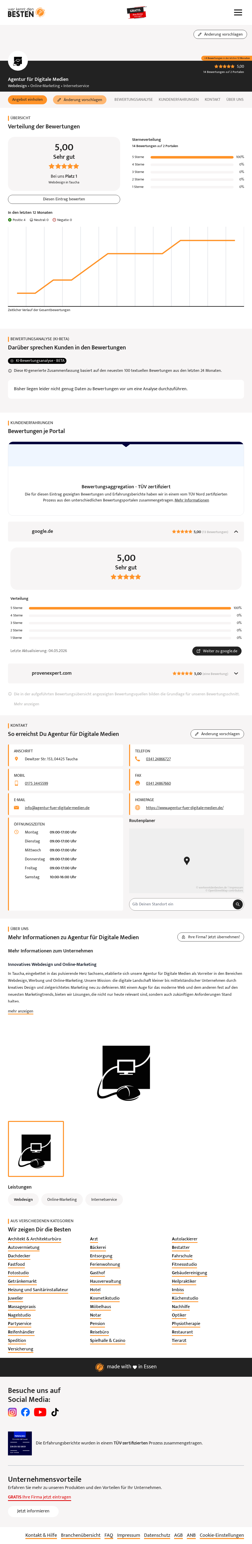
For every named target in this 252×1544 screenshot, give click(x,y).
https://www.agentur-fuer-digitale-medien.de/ (185, 808)
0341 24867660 (158, 784)
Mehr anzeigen (26, 705)
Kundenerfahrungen (179, 100)
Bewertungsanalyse (133, 100)
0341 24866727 (158, 760)
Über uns (235, 100)
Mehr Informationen (192, 501)
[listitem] (34, 1239)
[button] (27, 99)
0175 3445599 (36, 784)
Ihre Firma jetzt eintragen (39, 1497)
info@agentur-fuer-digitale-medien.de (57, 808)
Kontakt (212, 100)
